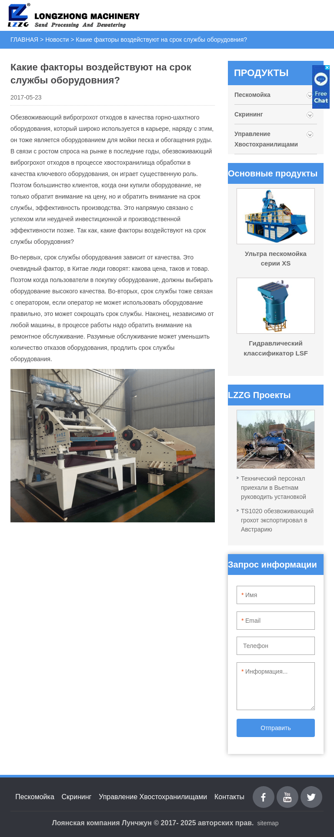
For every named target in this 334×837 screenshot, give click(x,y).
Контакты (229, 796)
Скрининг (248, 114)
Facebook (263, 791)
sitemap (267, 823)
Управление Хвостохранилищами (266, 139)
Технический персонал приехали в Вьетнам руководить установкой (273, 487)
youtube (287, 791)
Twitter (311, 791)
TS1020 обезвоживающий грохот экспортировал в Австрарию (277, 520)
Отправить (276, 727)
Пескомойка (253, 94)
